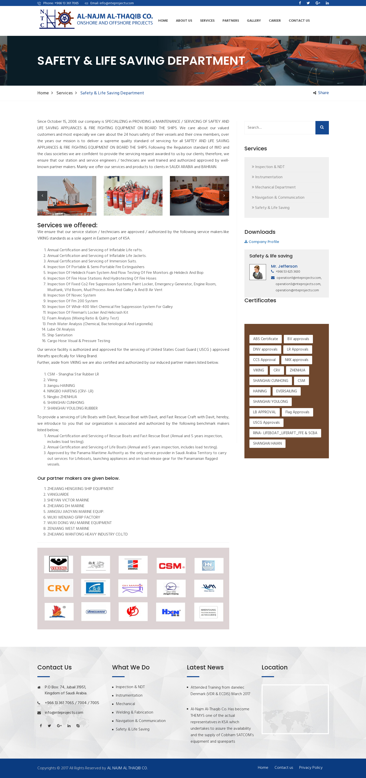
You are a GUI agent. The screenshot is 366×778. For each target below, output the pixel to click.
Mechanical (125, 704)
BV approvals (298, 389)
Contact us (299, 21)
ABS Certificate (265, 389)
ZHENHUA (297, 420)
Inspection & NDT (130, 687)
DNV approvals (265, 400)
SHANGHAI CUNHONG (270, 431)
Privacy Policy (311, 768)
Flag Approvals (297, 462)
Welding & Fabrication (134, 713)
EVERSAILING (286, 441)
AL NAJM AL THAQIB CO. (127, 768)
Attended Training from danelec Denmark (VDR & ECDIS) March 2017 (220, 690)
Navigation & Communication (141, 721)
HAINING (260, 441)
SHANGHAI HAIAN (267, 494)
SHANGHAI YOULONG (270, 452)
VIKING (258, 420)
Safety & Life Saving (132, 729)
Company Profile (261, 242)
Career (275, 21)
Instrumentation (129, 696)
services (207, 21)
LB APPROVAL (264, 462)
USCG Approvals (266, 473)
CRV (277, 420)
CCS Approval (264, 410)
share (321, 93)
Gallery (254, 21)
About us (184, 21)
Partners (230, 21)
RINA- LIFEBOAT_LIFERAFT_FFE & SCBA (285, 483)
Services (64, 93)
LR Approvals (297, 400)
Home (163, 21)
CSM (301, 431)
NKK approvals (296, 410)
